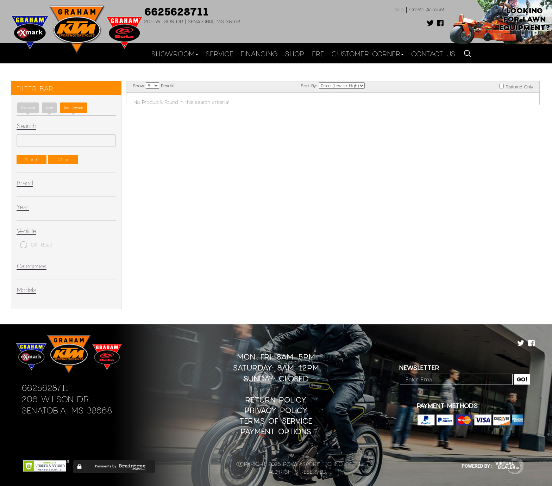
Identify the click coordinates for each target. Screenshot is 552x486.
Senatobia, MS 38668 (66, 410)
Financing (259, 53)
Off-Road (36, 244)
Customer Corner (367, 53)
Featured (28, 108)
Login (397, 9)
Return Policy (276, 399)
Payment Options (275, 431)
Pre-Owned (73, 108)
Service (219, 53)
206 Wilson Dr (55, 399)
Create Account (426, 9)
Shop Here (304, 53)
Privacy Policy (276, 410)
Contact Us (433, 53)
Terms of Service (275, 420)
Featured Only (516, 86)
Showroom (174, 53)
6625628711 (176, 11)
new (49, 108)
